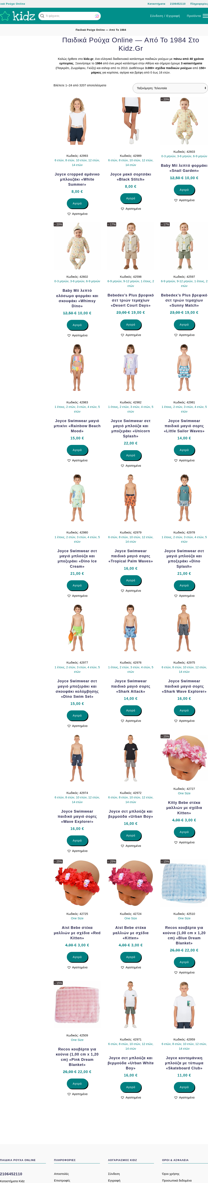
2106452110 (178, 3)
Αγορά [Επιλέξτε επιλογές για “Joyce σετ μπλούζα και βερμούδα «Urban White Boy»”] (130, 1087)
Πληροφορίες (199, 3)
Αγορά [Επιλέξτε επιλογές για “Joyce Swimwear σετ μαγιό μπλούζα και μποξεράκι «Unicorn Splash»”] (130, 455)
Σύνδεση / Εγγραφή (165, 16)
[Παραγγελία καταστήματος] (170, 88)
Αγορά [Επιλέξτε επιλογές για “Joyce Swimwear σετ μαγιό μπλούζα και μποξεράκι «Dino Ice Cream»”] (77, 585)
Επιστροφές (62, 1180)
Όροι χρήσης (171, 1174)
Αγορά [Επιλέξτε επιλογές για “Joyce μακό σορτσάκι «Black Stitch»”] (130, 198)
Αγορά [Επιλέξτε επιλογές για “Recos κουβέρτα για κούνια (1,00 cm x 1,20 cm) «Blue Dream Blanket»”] (184, 962)
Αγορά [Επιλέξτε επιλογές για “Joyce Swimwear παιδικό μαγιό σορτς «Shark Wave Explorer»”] (184, 710)
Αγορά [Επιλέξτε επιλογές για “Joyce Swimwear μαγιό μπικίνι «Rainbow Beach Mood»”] (77, 450)
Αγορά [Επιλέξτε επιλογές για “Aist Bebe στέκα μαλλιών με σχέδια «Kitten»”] (130, 957)
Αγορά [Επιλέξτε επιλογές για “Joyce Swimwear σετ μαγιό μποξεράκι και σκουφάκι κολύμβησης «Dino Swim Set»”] (77, 715)
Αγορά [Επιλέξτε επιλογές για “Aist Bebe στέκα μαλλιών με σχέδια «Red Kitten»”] (77, 957)
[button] (42, 16)
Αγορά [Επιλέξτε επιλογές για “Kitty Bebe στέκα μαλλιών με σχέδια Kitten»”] (184, 832)
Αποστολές (61, 1174)
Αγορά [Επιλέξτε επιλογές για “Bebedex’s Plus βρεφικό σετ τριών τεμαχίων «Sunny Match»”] (184, 324)
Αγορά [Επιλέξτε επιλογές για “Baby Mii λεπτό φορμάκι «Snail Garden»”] (184, 189)
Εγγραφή (114, 1180)
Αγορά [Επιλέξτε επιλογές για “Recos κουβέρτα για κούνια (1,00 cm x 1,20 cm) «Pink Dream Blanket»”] (77, 1083)
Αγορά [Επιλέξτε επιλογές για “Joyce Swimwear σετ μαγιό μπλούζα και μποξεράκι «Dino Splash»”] (184, 585)
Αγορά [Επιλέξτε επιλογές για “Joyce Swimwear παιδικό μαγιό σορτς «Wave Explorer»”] (77, 840)
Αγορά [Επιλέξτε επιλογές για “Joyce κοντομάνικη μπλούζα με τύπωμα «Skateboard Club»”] (184, 1087)
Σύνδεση (114, 1174)
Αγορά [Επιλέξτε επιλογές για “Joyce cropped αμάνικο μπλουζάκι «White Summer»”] (77, 203)
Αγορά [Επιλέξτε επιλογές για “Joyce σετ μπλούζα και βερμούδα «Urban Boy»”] (130, 835)
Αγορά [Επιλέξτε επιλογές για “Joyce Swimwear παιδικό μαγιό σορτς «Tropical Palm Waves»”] (130, 580)
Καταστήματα (156, 3)
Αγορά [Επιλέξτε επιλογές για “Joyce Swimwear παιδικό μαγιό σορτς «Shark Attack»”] (130, 710)
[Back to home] (17, 16)
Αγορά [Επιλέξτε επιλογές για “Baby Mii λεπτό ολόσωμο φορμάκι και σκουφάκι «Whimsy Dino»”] (77, 325)
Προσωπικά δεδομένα (177, 1180)
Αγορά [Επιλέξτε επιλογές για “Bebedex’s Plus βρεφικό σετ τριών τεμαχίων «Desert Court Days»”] (130, 324)
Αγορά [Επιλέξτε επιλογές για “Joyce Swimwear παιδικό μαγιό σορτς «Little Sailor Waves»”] (184, 450)
